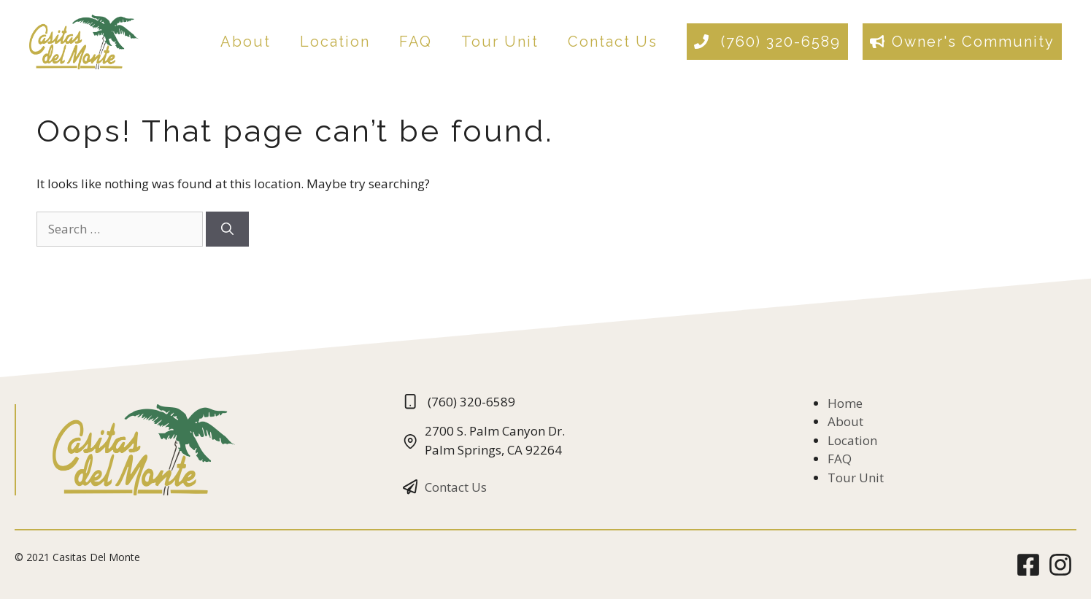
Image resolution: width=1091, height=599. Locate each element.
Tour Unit (500, 41)
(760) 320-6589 (778, 41)
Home (845, 403)
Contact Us (613, 41)
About (245, 41)
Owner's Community (973, 41)
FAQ (415, 41)
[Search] (227, 229)
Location (335, 41)
